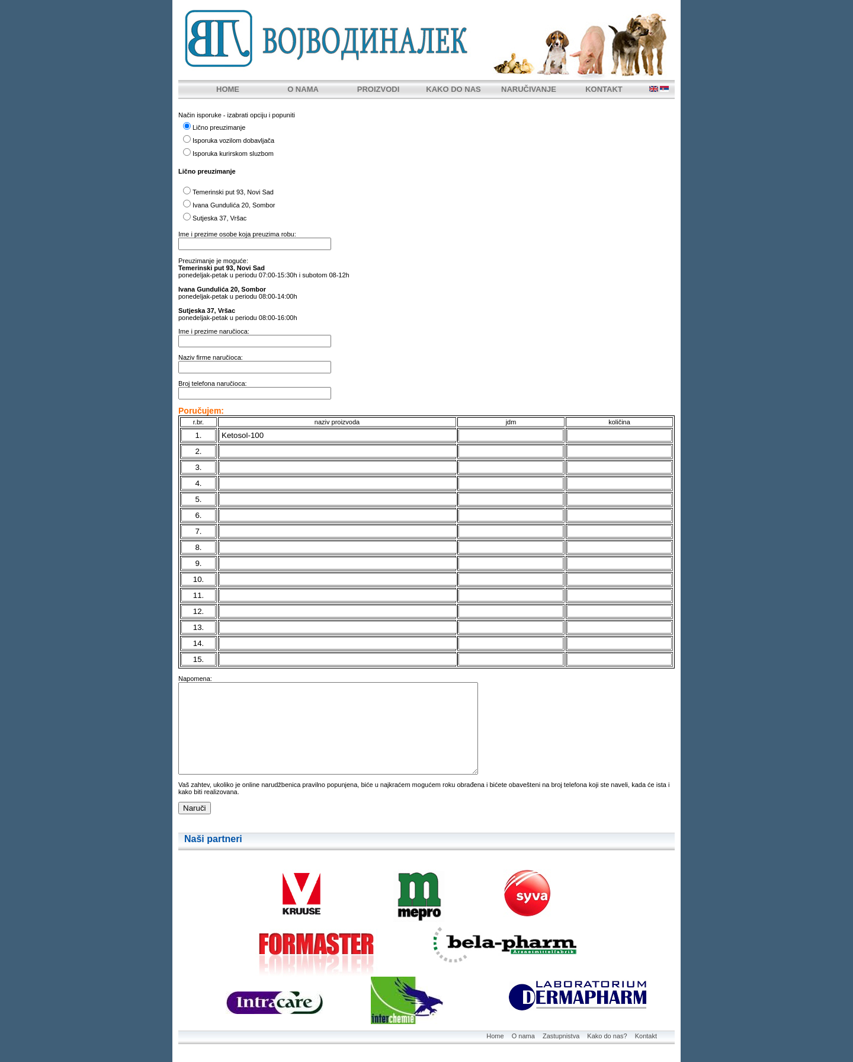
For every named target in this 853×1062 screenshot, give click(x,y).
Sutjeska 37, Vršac (219, 218)
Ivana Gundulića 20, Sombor (234, 205)
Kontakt (646, 1035)
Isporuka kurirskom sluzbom (233, 153)
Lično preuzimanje (219, 127)
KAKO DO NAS (453, 89)
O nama (523, 1035)
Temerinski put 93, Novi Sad (233, 192)
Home (495, 1035)
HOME (227, 89)
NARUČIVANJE (528, 89)
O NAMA (303, 89)
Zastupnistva (561, 1035)
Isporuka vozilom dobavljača (233, 140)
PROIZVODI (378, 89)
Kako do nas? (607, 1035)
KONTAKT (604, 89)
